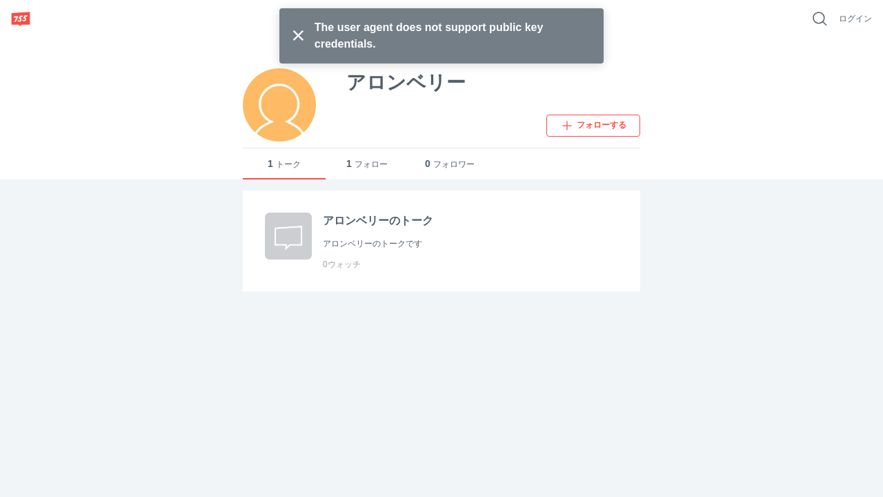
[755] (20, 18)
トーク (284, 164)
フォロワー (450, 164)
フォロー (367, 164)
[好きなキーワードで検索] (819, 18)
